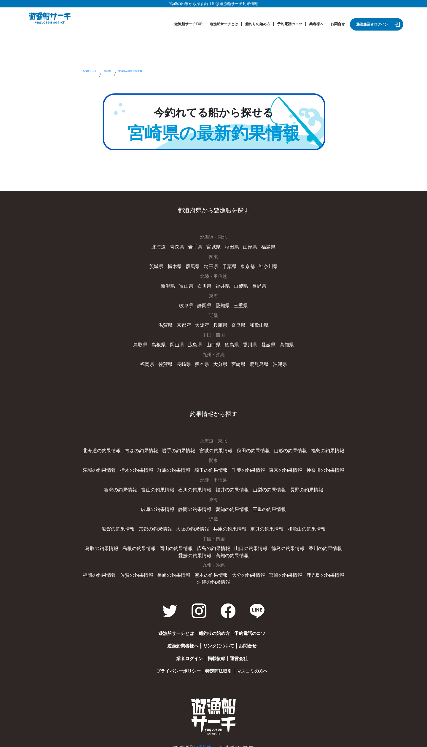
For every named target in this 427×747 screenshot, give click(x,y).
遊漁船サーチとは (224, 24)
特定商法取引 (216, 666)
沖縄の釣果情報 (213, 577)
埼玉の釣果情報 (211, 467)
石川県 (204, 285)
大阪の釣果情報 (193, 525)
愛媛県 (265, 343)
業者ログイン (181, 654)
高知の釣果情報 (213, 551)
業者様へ (316, 24)
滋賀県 (167, 323)
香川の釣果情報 (301, 544)
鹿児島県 (257, 362)
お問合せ (338, 24)
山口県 (213, 343)
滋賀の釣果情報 (123, 525)
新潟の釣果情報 (125, 487)
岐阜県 (187, 304)
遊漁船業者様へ (174, 641)
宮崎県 (139, 74)
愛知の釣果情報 (231, 506)
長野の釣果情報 (301, 487)
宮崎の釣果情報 (281, 571)
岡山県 (178, 343)
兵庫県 (220, 323)
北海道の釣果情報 (108, 448)
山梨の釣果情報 (266, 487)
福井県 (222, 285)
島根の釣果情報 (125, 544)
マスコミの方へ (254, 666)
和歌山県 (257, 323)
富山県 (187, 285)
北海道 (161, 246)
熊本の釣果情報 (211, 571)
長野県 (257, 285)
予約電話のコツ (289, 24)
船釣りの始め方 (257, 24)
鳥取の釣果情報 (90, 544)
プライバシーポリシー (170, 666)
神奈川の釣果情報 (319, 467)
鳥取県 (144, 343)
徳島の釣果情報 (266, 544)
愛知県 (222, 304)
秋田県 (231, 246)
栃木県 (176, 266)
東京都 (246, 266)
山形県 (248, 246)
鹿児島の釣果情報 (319, 571)
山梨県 (239, 285)
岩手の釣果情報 (180, 448)
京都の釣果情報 (158, 525)
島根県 (161, 343)
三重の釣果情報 (266, 506)
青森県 (178, 246)
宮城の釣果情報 (215, 448)
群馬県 (193, 266)
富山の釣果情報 (160, 487)
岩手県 (196, 246)
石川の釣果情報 (195, 487)
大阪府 (202, 323)
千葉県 (228, 266)
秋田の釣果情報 (251, 448)
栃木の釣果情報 (141, 467)
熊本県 (202, 362)
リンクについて (215, 641)
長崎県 (185, 362)
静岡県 (204, 304)
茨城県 (159, 266)
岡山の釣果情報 (160, 544)
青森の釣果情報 (145, 448)
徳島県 (231, 343)
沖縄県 (276, 362)
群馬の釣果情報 (176, 467)
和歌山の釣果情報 (301, 525)
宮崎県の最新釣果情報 (189, 74)
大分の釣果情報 (246, 571)
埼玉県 (211, 266)
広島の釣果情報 (195, 544)
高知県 (283, 343)
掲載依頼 (213, 654)
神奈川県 (266, 266)
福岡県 (150, 362)
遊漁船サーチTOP (188, 24)
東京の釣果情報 (281, 467)
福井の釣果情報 (231, 487)
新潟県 (170, 285)
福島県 (265, 246)
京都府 (185, 323)
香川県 (248, 343)
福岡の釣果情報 (105, 571)
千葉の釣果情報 (246, 467)
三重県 (239, 304)
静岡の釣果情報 (195, 506)
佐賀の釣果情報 (141, 571)
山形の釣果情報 (286, 448)
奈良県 (237, 323)
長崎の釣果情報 (176, 571)
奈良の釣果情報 (264, 525)
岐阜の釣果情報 (160, 506)
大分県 (220, 362)
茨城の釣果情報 (105, 467)
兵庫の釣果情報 (228, 525)
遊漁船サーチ (102, 74)
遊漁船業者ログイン (372, 24)
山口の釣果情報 (231, 544)
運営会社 (242, 654)
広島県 (196, 343)
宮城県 (213, 246)
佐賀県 (167, 362)
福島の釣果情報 (321, 448)
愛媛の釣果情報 (336, 544)
